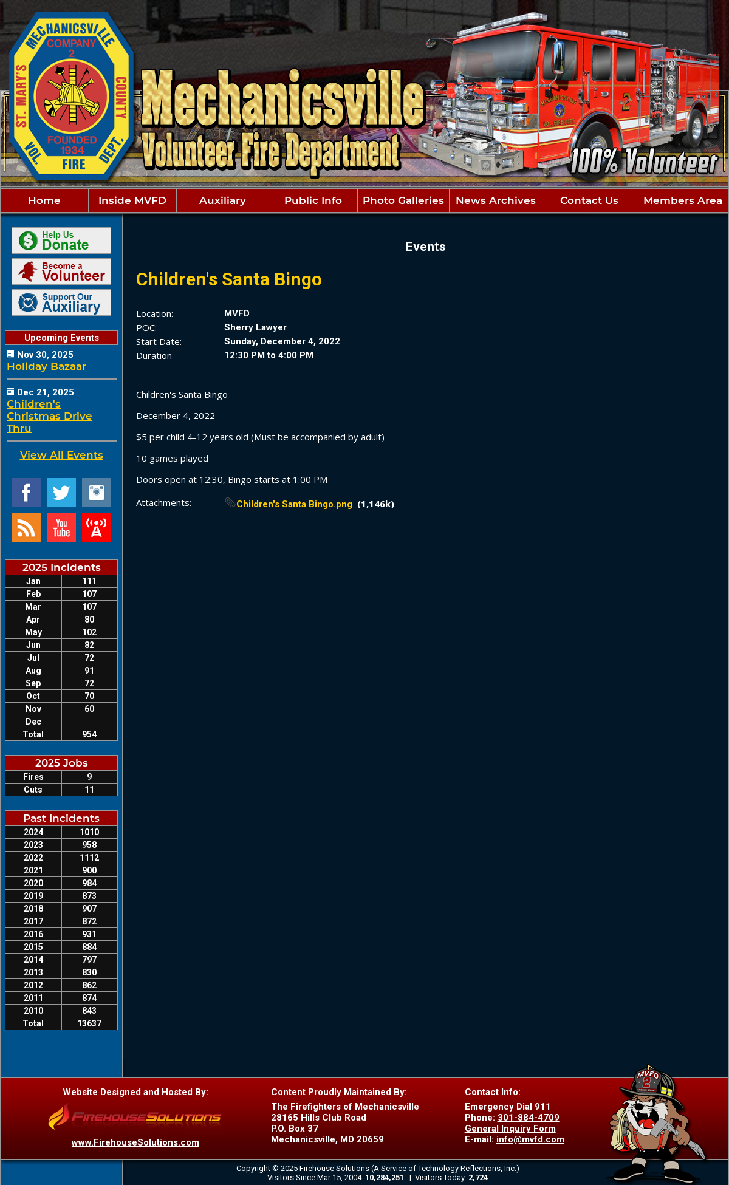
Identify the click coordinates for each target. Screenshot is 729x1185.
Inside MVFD (132, 200)
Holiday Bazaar (46, 366)
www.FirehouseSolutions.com (135, 1142)
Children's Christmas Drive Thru (49, 416)
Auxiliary (222, 200)
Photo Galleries (403, 200)
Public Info (313, 200)
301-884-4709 (529, 1117)
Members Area (681, 200)
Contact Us (587, 200)
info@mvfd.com (530, 1139)
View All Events (61, 455)
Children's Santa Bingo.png (294, 504)
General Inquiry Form (510, 1128)
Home (44, 200)
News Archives (496, 200)
